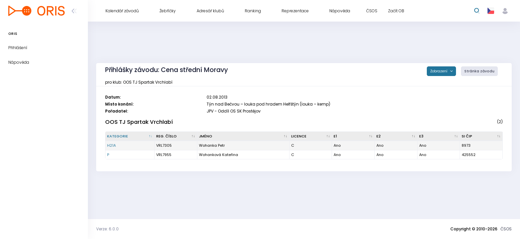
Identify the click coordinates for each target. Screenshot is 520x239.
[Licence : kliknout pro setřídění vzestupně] (311, 136)
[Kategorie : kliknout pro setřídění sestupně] (130, 136)
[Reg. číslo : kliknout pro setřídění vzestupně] (176, 136)
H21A (111, 145)
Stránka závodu (479, 71)
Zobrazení (439, 71)
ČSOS (506, 229)
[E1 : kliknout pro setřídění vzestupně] (353, 136)
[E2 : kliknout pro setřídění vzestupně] (396, 136)
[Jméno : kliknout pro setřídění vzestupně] (243, 136)
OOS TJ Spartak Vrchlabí (139, 122)
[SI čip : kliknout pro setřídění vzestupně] (481, 136)
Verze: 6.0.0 (107, 229)
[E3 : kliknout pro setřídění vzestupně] (439, 136)
